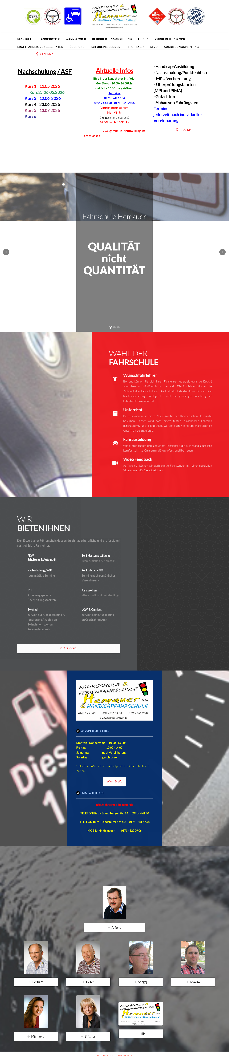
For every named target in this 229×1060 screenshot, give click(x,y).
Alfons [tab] (116, 927)
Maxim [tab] (195, 982)
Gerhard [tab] (38, 982)
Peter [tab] (90, 982)
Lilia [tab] (143, 1034)
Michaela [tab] (37, 1036)
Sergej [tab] (142, 982)
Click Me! (44, 54)
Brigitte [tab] (90, 1036)
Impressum (109, 1056)
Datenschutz (125, 1056)
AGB (99, 1056)
